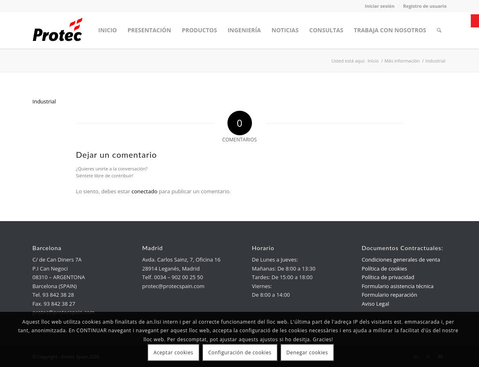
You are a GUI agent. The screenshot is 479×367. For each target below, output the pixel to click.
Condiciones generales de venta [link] (401, 259)
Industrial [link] (44, 101)
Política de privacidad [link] (388, 277)
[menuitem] (107, 30)
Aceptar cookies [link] (173, 352)
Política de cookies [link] (384, 268)
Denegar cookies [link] (307, 352)
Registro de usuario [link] (424, 6)
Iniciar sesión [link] (380, 6)
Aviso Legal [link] (375, 303)
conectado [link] (144, 191)
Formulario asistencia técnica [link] (398, 286)
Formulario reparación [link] (389, 294)
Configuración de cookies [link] (240, 352)
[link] (475, 20)
